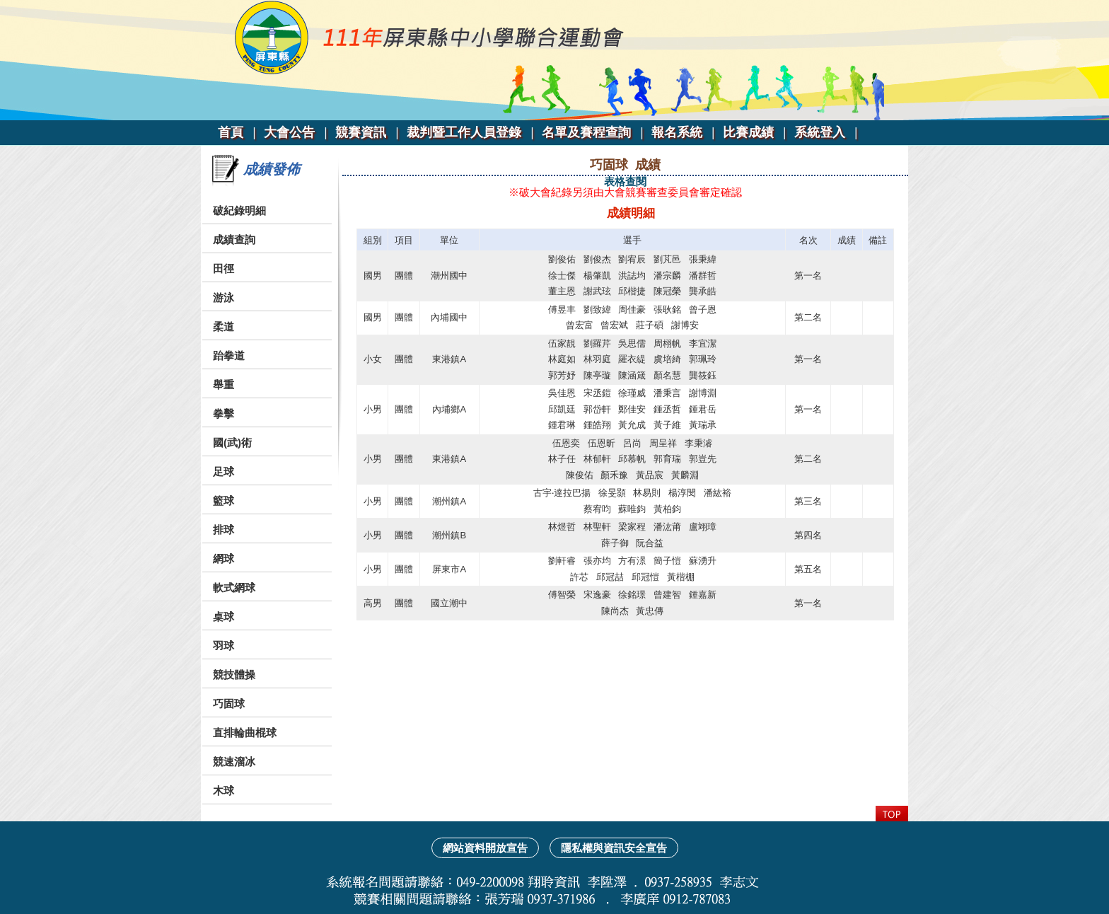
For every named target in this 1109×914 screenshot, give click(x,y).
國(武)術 (232, 442)
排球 (223, 529)
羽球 (223, 646)
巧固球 (229, 704)
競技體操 (234, 675)
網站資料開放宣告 (485, 848)
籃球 (223, 500)
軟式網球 (234, 588)
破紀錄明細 (239, 210)
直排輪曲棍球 (245, 733)
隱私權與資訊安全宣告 (614, 848)
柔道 (223, 326)
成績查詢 (234, 239)
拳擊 (223, 413)
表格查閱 (625, 181)
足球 (223, 471)
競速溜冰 (234, 762)
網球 (223, 559)
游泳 (223, 297)
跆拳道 (229, 355)
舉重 (223, 384)
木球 (223, 791)
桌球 (223, 617)
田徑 (223, 268)
